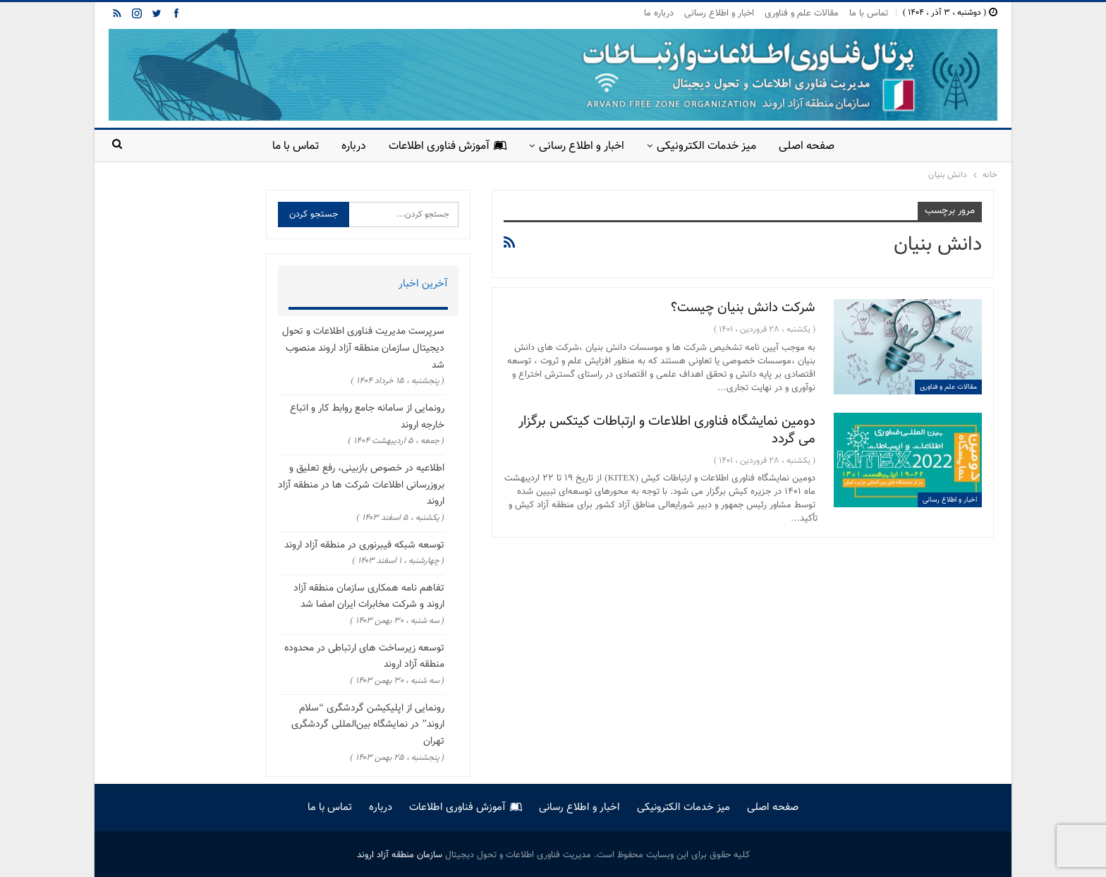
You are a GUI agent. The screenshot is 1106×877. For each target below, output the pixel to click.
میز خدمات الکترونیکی (710, 146)
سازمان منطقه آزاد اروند (399, 855)
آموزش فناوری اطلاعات (446, 146)
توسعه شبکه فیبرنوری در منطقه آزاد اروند (364, 545)
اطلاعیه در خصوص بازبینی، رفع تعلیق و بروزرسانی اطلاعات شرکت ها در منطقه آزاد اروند (361, 485)
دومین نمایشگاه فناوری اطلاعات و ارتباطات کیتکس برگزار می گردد (666, 430)
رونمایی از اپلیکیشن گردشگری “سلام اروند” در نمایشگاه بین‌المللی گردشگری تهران (367, 725)
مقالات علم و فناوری (802, 13)
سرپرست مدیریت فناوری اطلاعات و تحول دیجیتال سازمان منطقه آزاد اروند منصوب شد (363, 348)
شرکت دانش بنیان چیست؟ (743, 308)
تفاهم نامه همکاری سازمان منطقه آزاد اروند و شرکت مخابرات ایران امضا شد (368, 597)
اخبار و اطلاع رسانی (719, 13)
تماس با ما (868, 13)
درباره (349, 146)
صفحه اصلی (813, 146)
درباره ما (659, 13)
